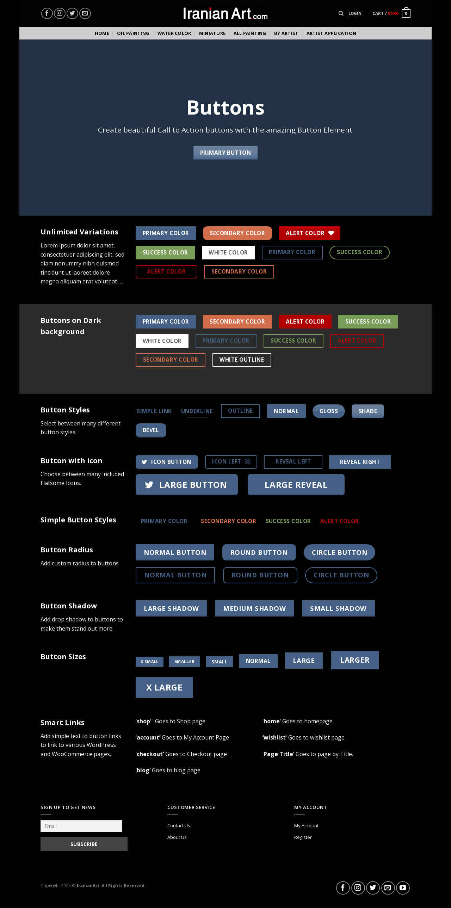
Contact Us (178, 825)
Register (303, 837)
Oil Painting (133, 33)
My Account (306, 825)
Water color (174, 33)
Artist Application (332, 33)
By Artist (286, 33)
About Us (177, 837)
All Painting (250, 33)
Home (102, 33)
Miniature (212, 33)
